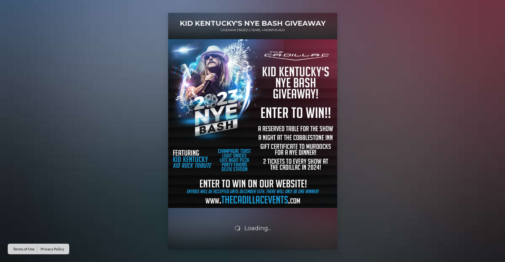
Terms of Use (23, 249)
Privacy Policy (52, 249)
